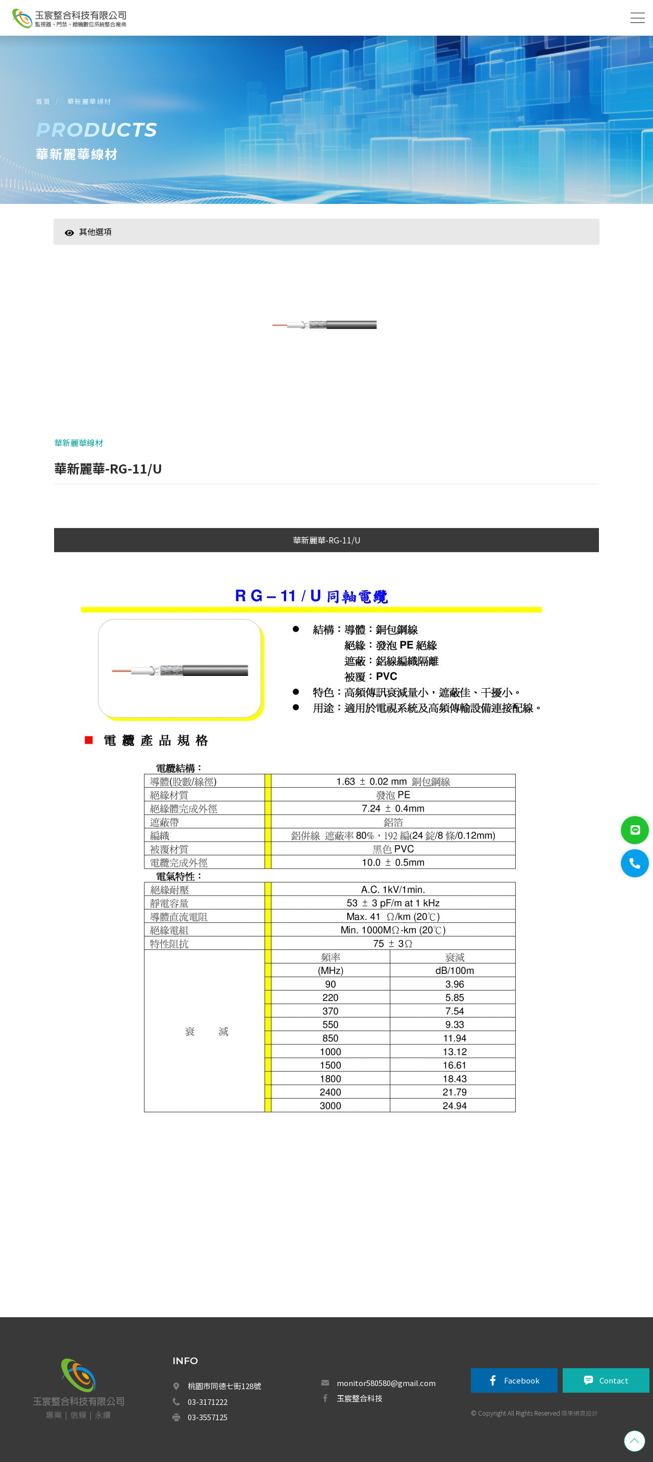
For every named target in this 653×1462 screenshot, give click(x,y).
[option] (326, 330)
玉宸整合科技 (360, 1398)
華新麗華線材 (89, 101)
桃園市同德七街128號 (224, 1385)
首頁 (43, 101)
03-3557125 (208, 1417)
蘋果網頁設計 (579, 1412)
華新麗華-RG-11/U (327, 540)
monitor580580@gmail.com (386, 1382)
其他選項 (88, 231)
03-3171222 (208, 1401)
